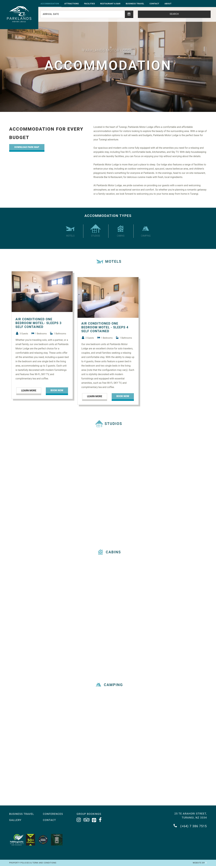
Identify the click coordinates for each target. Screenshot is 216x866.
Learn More (28, 400)
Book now (57, 400)
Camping (146, 230)
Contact (154, 3)
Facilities (89, 3)
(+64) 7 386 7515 (190, 825)
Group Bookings (89, 813)
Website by (200, 863)
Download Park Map (26, 147)
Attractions (71, 3)
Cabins (120, 230)
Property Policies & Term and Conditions (32, 863)
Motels (70, 230)
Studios (95, 230)
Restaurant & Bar (110, 3)
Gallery (15, 820)
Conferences (53, 813)
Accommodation (50, 3)
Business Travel (135, 3)
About (168, 3)
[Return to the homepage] (19, 14)
